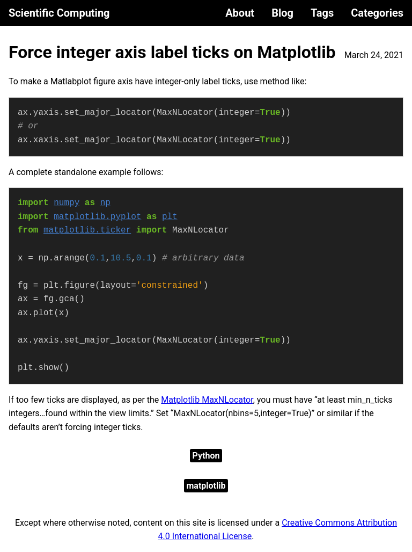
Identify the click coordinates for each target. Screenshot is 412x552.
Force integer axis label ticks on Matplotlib (172, 52)
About (239, 12)
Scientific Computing (59, 12)
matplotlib (206, 486)
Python (206, 456)
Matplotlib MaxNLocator (207, 400)
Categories (377, 12)
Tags (322, 12)
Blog (282, 12)
